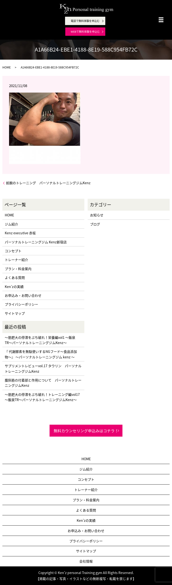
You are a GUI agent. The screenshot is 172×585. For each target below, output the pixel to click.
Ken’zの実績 (14, 286)
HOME (6, 67)
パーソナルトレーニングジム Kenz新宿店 (36, 242)
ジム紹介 (11, 224)
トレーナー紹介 (16, 259)
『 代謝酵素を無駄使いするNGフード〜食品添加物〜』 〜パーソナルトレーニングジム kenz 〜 (41, 354)
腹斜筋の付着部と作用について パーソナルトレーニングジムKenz (43, 383)
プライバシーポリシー (21, 304)
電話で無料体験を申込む (85, 21)
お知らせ (96, 215)
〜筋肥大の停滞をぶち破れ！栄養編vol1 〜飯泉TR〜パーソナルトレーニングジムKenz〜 (40, 340)
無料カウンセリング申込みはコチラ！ (86, 431)
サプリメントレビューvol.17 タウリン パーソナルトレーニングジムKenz (43, 368)
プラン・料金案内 (18, 268)
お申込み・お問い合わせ (23, 295)
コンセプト (13, 250)
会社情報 (86, 561)
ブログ (95, 224)
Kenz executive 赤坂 (20, 232)
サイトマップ (15, 313)
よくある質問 (15, 277)
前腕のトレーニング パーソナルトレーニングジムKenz (48, 183)
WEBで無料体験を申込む (85, 32)
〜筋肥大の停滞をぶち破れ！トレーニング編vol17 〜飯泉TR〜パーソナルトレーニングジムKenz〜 (42, 397)
